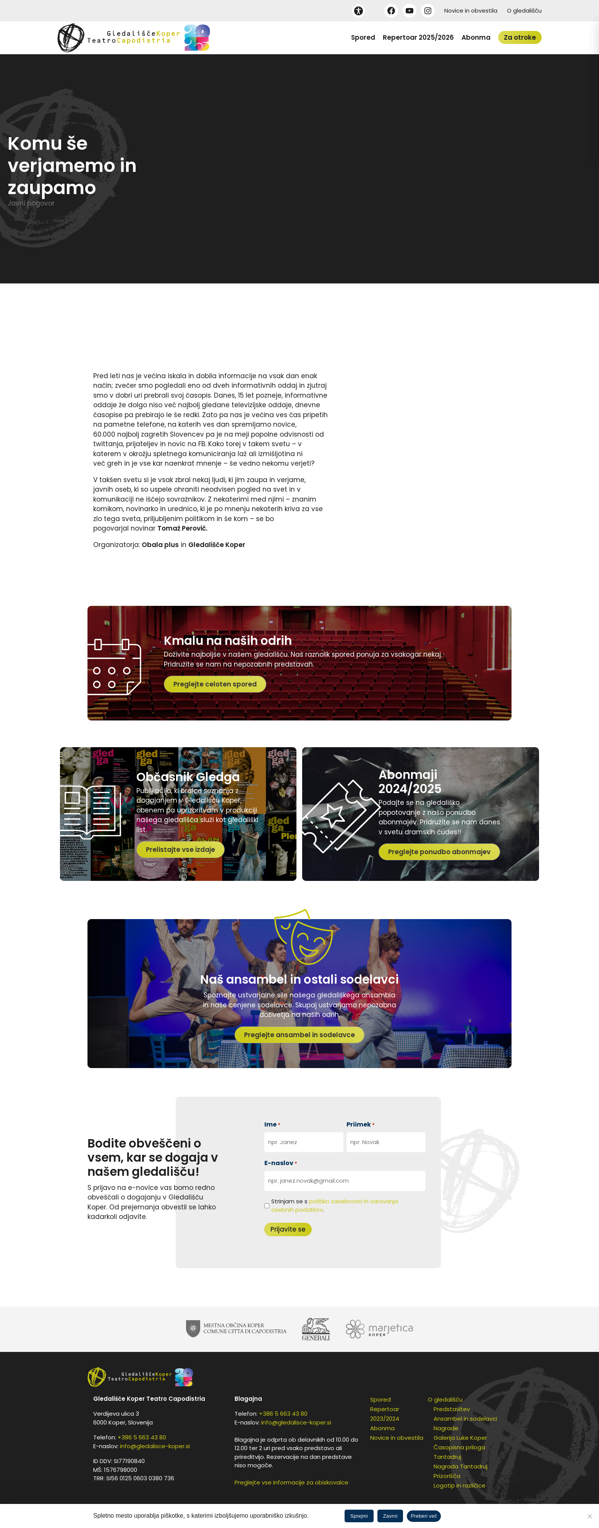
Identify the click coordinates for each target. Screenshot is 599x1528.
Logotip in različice (460, 1485)
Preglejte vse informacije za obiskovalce (291, 1482)
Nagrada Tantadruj (460, 1466)
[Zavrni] (589, 1516)
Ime (272, 1124)
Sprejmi (359, 1516)
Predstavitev (452, 1409)
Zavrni (390, 1516)
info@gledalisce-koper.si (155, 1446)
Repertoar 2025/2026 (418, 37)
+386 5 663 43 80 (142, 1437)
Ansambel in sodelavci (465, 1419)
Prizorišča (447, 1476)
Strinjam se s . (334, 1205)
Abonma (476, 37)
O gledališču (524, 10)
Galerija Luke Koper (460, 1438)
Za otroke (520, 37)
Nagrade (446, 1428)
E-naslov (280, 1163)
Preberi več (424, 1516)
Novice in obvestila (470, 10)
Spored (363, 37)
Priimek (360, 1124)
